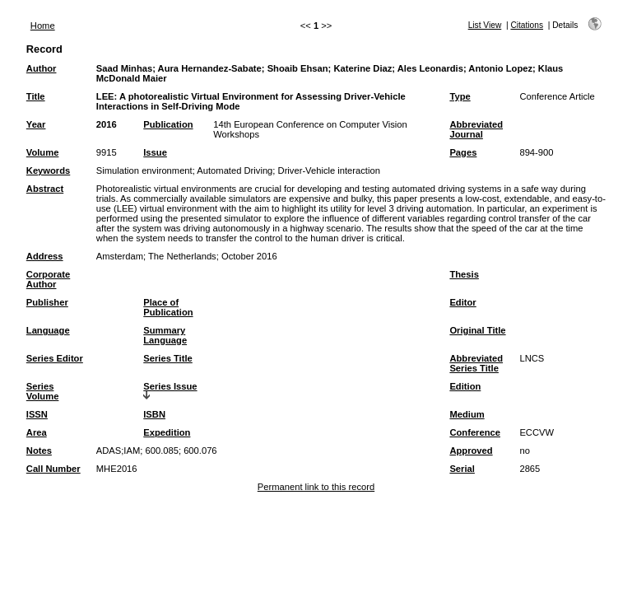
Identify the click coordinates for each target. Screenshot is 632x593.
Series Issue (170, 386)
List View (485, 25)
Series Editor (54, 358)
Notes (39, 450)
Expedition (166, 432)
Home (42, 25)
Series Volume (42, 391)
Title (35, 96)
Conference (474, 432)
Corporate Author (48, 279)
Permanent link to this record (316, 487)
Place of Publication (168, 307)
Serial (461, 469)
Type (459, 96)
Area (36, 432)
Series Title (168, 358)
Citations (526, 25)
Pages (462, 152)
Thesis (463, 274)
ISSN (37, 414)
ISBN (154, 414)
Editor (462, 302)
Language (48, 330)
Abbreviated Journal (476, 129)
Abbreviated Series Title (476, 363)
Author (41, 68)
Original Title (477, 330)
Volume (42, 152)
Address (44, 256)
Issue (155, 152)
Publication (168, 124)
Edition (465, 386)
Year (36, 124)
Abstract (44, 189)
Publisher (47, 302)
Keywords (48, 170)
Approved (470, 450)
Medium (466, 414)
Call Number (53, 469)
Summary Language (165, 335)
